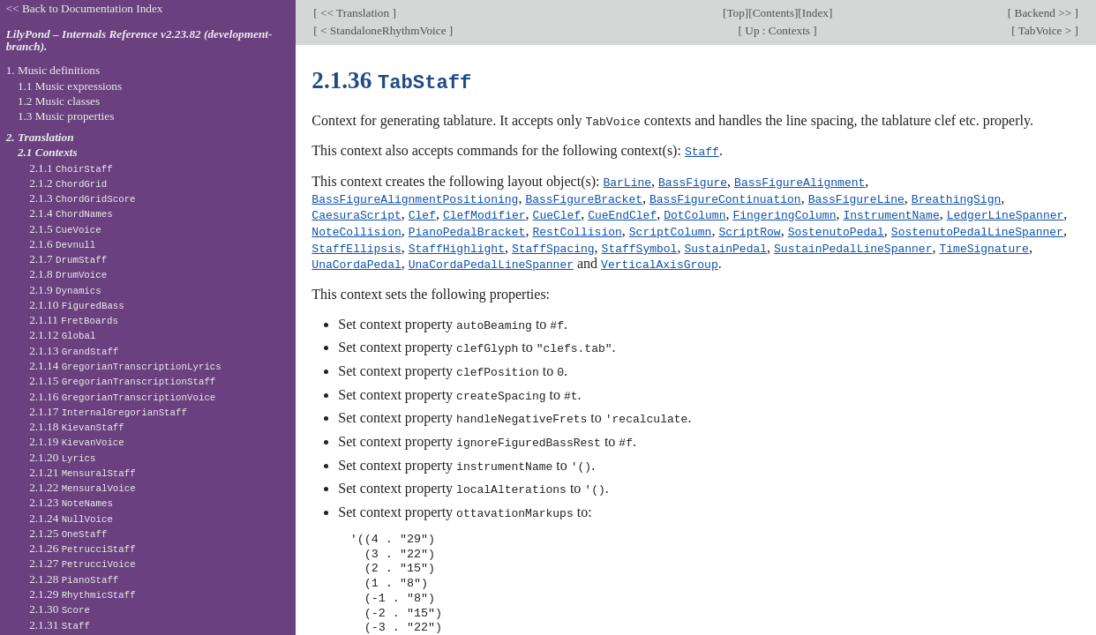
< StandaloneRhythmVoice (383, 30)
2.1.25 (68, 533)
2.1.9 (65, 289)
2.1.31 (59, 624)
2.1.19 (76, 441)
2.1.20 (62, 457)
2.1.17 (108, 411)
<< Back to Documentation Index (84, 8)
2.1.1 (71, 168)
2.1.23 (71, 502)
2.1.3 (82, 198)
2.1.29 (82, 594)
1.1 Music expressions (70, 86)
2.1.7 (68, 258)
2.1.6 (62, 243)
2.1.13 (73, 350)
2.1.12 (62, 334)
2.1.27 (82, 563)
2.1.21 (82, 472)
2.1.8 (68, 273)
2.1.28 (73, 579)
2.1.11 (73, 319)
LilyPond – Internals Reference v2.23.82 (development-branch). (139, 40)
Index (815, 12)
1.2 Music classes (59, 101)
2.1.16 (122, 396)
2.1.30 (59, 609)
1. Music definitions (53, 70)
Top (735, 12)
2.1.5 (65, 228)
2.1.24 (71, 518)
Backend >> (1042, 12)
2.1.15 (122, 380)
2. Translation (40, 137)
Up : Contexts (777, 30)
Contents (773, 12)
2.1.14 (125, 365)
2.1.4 (71, 213)
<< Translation (355, 12)
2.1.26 (82, 548)
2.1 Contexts (48, 152)
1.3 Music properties (66, 116)
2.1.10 (76, 304)
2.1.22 (82, 487)
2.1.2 (68, 183)
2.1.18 (76, 426)
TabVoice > (1045, 30)
